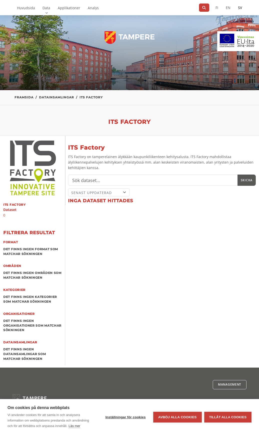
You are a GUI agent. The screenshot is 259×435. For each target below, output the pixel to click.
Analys (93, 7)
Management (229, 384)
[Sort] (99, 192)
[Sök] (204, 7)
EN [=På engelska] (228, 7)
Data (46, 7)
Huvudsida (26, 7)
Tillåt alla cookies (227, 417)
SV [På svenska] (240, 7)
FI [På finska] (217, 7)
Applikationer (69, 7)
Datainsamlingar (56, 97)
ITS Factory (91, 97)
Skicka (246, 180)
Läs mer (74, 426)
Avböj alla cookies (177, 417)
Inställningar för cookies (126, 417)
